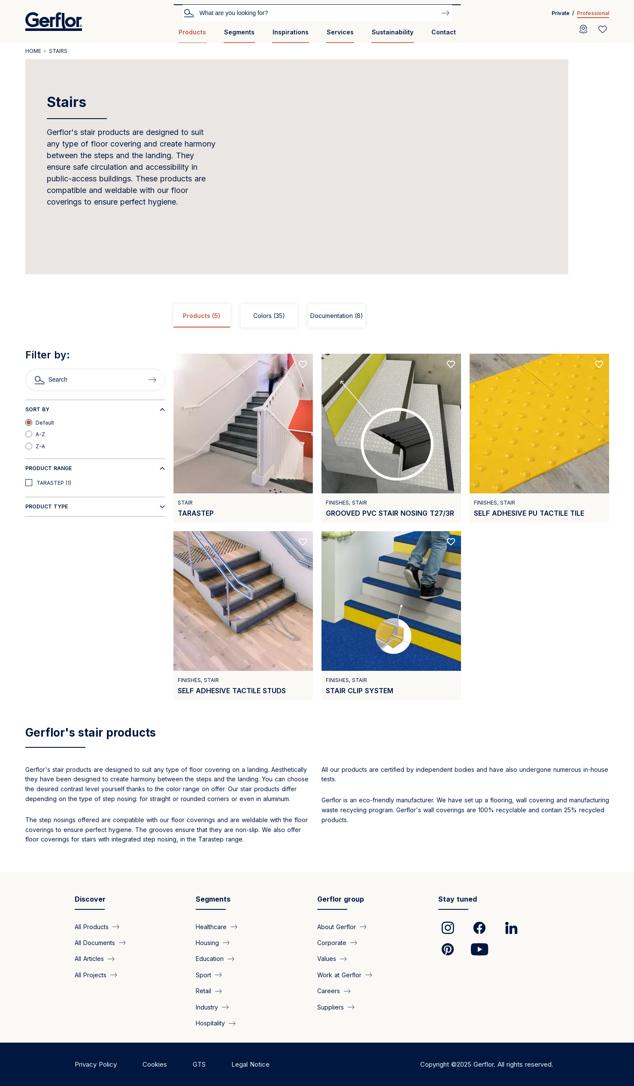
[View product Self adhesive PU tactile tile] (539, 438)
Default (45, 422)
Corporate (331, 942)
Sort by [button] (37, 409)
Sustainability (392, 32)
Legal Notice (250, 1064)
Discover (90, 899)
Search (189, 12)
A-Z (40, 434)
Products (192, 32)
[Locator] (583, 29)
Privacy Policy (96, 1064)
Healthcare (211, 926)
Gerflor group (340, 899)
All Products (92, 926)
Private (561, 13)
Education (210, 958)
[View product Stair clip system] (391, 615)
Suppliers (330, 1007)
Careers (328, 990)
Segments (239, 32)
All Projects (90, 975)
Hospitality (210, 1023)
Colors (269, 315)
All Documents (95, 942)
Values (326, 958)
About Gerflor (336, 926)
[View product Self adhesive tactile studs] (243, 615)
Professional (593, 13)
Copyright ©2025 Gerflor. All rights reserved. (486, 1064)
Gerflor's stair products (90, 732)
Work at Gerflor (339, 975)
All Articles (89, 958)
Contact (443, 32)
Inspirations (291, 32)
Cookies (155, 1064)
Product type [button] (46, 506)
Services (340, 32)
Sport (203, 975)
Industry (207, 1007)
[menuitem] (192, 35)
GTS (199, 1064)
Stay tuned (457, 899)
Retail (203, 990)
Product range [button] (48, 468)
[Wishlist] (602, 29)
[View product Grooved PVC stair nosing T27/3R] (391, 438)
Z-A (40, 446)
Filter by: (47, 355)
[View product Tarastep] (243, 438)
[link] (447, 927)
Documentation (336, 315)
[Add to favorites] (303, 364)
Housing (207, 942)
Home (33, 51)
